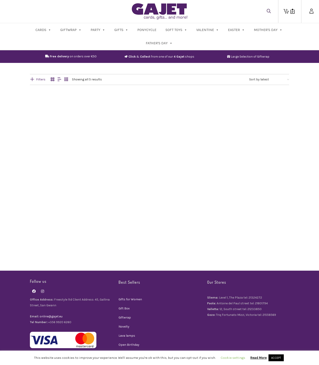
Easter (236, 30)
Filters (40, 79)
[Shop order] (269, 79)
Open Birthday (129, 345)
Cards (43, 30)
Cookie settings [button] (233, 358)
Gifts (121, 30)
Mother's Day (268, 30)
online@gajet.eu (51, 316)
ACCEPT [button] (276, 357)
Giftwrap (71, 30)
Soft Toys (176, 30)
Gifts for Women (130, 299)
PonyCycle (146, 30)
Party (98, 30)
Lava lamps (127, 336)
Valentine (207, 30)
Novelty (124, 326)
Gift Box (124, 308)
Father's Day (159, 43)
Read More (258, 358)
